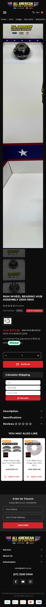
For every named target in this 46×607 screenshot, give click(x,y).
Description (10, 411)
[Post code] (23, 393)
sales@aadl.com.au (23, 568)
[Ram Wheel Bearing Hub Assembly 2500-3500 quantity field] (22, 355)
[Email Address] (23, 517)
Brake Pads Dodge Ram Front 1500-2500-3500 (11, 463)
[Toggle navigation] (4, 12)
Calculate (23, 398)
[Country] (23, 387)
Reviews (17, 423)
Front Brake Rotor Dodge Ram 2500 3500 (34, 463)
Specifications (12, 417)
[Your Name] (23, 509)
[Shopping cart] (37, 12)
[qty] (23, 382)
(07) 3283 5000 (23, 574)
